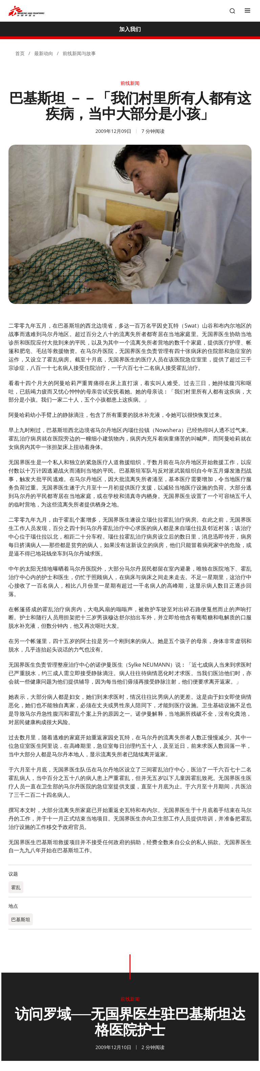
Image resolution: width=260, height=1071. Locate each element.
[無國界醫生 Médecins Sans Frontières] (26, 11)
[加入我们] (130, 29)
